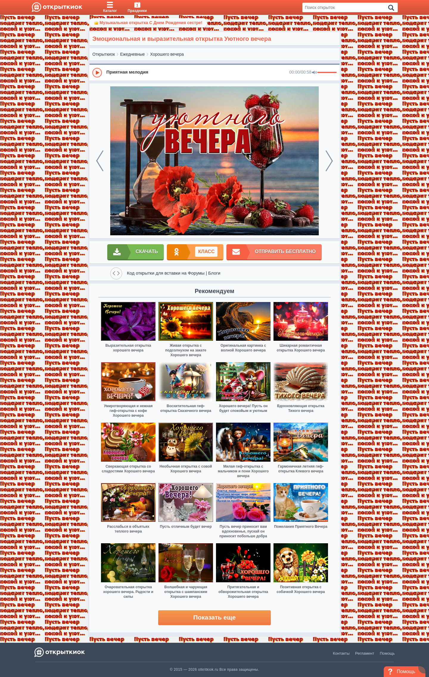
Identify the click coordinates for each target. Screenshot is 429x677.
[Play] (97, 72)
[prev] (100, 160)
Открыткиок (103, 54)
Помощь (387, 653)
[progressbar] (327, 73)
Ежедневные (132, 54)
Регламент (364, 653)
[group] (214, 72)
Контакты (341, 653)
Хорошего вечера (167, 54)
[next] (329, 160)
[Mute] (314, 73)
